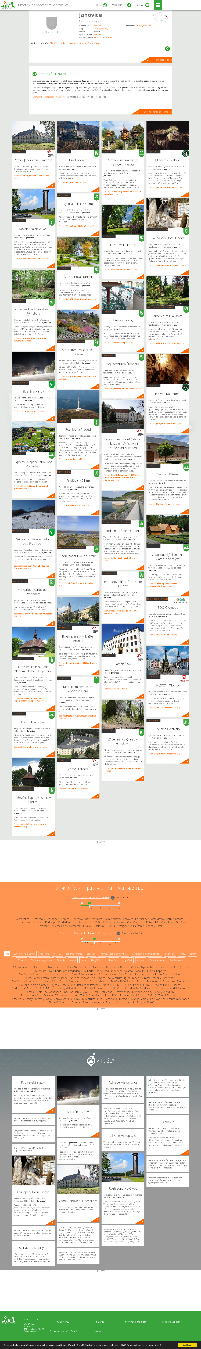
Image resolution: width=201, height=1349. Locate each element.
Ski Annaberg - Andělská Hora (62, 992)
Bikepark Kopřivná (89, 974)
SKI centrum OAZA (91, 999)
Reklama (99, 1321)
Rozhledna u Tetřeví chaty (115, 992)
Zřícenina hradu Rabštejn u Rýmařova (95, 967)
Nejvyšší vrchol (64, 195)
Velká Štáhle (137, 926)
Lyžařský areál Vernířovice (41, 978)
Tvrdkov (87, 926)
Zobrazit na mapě (31, 258)
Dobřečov (77, 919)
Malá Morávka (81, 922)
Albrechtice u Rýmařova (30, 919)
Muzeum (63, 678)
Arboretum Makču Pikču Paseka (116, 981)
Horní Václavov (21, 922)
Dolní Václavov (112, 919)
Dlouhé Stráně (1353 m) (136, 985)
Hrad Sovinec (173, 974)
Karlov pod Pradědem (58, 922)
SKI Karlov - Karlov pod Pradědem (102, 971)
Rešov (149, 922)
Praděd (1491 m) (110, 985)
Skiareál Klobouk (133, 971)
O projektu (63, 1321)
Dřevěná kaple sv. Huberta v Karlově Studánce (38, 981)
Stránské (97, 43)
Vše (7, 953)
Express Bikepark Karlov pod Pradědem (163, 967)
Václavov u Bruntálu (105, 926)
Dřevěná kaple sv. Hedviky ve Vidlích (153, 992)
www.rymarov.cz (144, 25)
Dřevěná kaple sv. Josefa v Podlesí (144, 974)
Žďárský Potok (154, 926)
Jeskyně (153, 151)
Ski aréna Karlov (129, 967)
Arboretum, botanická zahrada (71, 341)
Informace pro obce (135, 1321)
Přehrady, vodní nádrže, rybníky (71, 547)
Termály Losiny (43, 999)
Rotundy (61, 960)
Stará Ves (181, 922)
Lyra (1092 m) (90, 992)
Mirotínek (112, 922)
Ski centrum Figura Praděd (123, 978)
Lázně (63, 268)
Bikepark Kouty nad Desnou (99, 1002)
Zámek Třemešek (168, 995)
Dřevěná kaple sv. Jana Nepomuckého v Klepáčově (48, 974)
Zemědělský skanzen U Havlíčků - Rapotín (104, 995)
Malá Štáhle (98, 922)
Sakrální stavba (64, 628)
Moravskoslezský (101, 28)
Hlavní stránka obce (163, 59)
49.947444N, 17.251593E (104, 37)
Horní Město (156, 919)
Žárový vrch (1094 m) (66, 999)
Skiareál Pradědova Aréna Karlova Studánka (162, 981)
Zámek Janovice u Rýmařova (29, 967)
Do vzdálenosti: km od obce (90, 897)
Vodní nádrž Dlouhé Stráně (28, 988)
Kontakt (99, 1331)
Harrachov (62, 43)
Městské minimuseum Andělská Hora (165, 988)
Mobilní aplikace (171, 1321)
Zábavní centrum (19, 581)
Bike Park (19, 453)
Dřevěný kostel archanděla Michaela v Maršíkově (113, 988)
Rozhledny (19, 220)
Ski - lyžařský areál (20, 383)
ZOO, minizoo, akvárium (157, 229)
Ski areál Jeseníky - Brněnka (157, 978)
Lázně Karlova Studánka (81, 981)
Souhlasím (187, 1345)
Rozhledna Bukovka (116, 999)
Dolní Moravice (93, 919)
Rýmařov (97, 25)
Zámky (18, 151)
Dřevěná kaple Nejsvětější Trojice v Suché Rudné (47, 985)
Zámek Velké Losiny (66, 995)
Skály (171, 922)
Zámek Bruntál (34, 992)
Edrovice (53, 43)
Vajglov (123, 926)
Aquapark (108, 312)
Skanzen (153, 466)
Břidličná (64, 919)
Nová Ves (126, 922)
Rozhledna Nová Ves (59, 967)
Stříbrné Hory (59, 926)
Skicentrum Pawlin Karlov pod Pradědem (57, 971)
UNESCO (153, 677)
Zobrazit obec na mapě (47, 97)
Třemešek (75, 926)
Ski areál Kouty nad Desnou (65, 1002)
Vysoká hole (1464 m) (93, 978)
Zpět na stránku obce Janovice (158, 111)
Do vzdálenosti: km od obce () (87, 933)
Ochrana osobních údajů (63, 1331)
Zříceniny (19, 301)
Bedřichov (51, 919)
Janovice (90, 14)
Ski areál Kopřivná (156, 971)
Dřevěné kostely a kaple (22, 658)
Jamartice (71, 43)
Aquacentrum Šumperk (176, 999)
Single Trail (153, 720)
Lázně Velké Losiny (22, 999)
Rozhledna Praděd (88, 985)
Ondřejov (88, 43)
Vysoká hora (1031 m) (143, 995)
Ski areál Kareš (125, 1002)
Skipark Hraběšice (68, 978)
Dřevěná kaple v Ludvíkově (145, 999)
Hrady (63, 151)
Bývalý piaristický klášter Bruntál (64, 988)
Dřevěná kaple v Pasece (166, 985)
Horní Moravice (174, 919)
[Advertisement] (100, 862)
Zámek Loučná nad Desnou (37, 995)
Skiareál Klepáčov (112, 974)
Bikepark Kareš (145, 1002)
